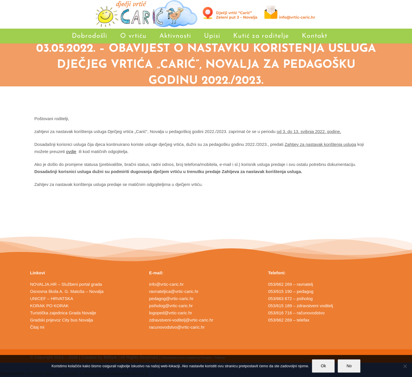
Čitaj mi (37, 327)
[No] (405, 366)
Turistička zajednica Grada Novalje (63, 312)
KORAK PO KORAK (49, 305)
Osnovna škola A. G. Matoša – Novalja (67, 291)
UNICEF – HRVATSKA (51, 298)
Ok (323, 366)
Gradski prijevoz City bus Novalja (61, 320)
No (349, 366)
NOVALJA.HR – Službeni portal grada (66, 284)
